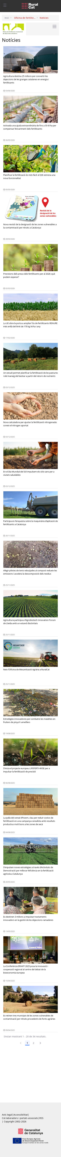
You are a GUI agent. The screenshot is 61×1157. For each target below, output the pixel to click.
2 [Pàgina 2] (33, 1043)
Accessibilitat (21, 1114)
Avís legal (7, 1114)
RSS (41, 1118)
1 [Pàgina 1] (27, 1043)
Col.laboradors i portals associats (20, 1118)
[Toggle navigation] (4, 5)
